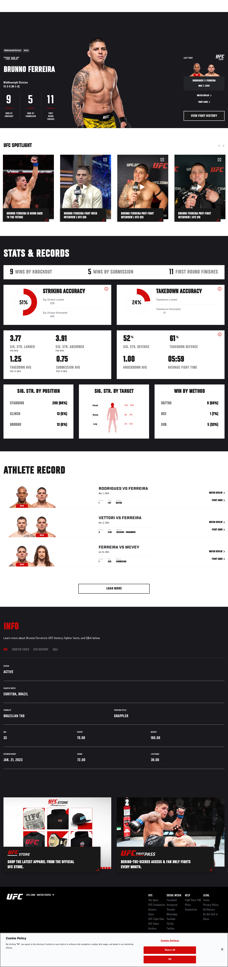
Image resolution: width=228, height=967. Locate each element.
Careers (152, 909)
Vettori (107, 518)
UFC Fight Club (156, 919)
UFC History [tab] (40, 649)
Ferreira (138, 489)
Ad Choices (209, 909)
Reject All (170, 950)
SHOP (206, 13)
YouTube (171, 919)
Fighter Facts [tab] (20, 649)
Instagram (172, 905)
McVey (132, 548)
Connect (157, 13)
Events (10, 13)
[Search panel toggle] (216, 13)
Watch (172, 13)
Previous (219, 145)
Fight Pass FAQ (193, 900)
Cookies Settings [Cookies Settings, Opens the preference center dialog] (170, 941)
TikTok (170, 924)
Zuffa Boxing (190, 13)
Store (151, 914)
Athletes (41, 13)
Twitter (171, 928)
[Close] (222, 949)
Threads (171, 909)
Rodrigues (110, 489)
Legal (206, 895)
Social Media (174, 895)
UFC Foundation (156, 905)
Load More (114, 589)
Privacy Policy (210, 905)
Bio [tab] (5, 649)
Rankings (25, 13)
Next (223, 145)
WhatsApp (172, 914)
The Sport (153, 900)
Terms (206, 900)
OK (169, 959)
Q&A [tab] (55, 649)
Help (187, 895)
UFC (150, 895)
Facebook (172, 900)
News (56, 13)
